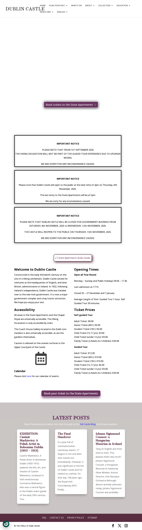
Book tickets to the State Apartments (69, 105)
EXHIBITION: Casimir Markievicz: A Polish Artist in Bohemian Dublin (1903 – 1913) (31, 442)
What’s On (76, 6)
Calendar (20, 371)
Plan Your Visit (57, 6)
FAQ (44, 517)
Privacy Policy (75, 517)
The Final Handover (64, 435)
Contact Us (57, 517)
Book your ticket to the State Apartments (71, 393)
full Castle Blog (88, 424)
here (29, 376)
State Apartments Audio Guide (74, 257)
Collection (104, 6)
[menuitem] (62, 14)
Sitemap (92, 517)
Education (122, 6)
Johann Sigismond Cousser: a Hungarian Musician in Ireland (109, 439)
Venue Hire (45, 12)
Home (43, 6)
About (88, 6)
